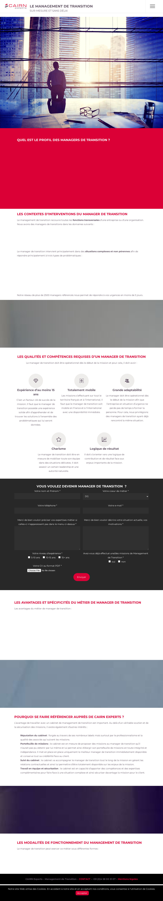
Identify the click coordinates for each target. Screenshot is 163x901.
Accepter (82, 893)
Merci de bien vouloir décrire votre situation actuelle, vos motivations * (116, 535)
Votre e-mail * (116, 509)
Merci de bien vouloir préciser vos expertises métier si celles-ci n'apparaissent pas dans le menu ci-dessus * (47, 535)
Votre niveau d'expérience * (47, 553)
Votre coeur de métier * (116, 495)
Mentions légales (128, 879)
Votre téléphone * (47, 509)
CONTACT (84, 879)
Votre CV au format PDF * (47, 568)
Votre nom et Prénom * (47, 494)
